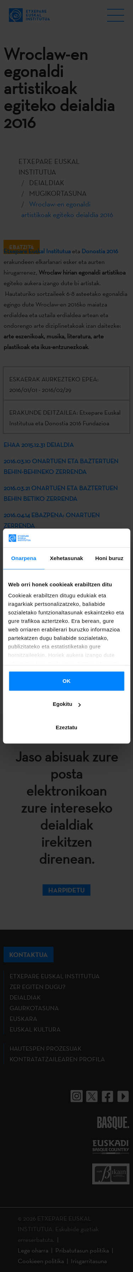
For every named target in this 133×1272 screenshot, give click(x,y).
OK (66, 681)
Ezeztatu (66, 727)
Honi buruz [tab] (109, 558)
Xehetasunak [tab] (66, 558)
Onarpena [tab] (23, 558)
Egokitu (67, 704)
